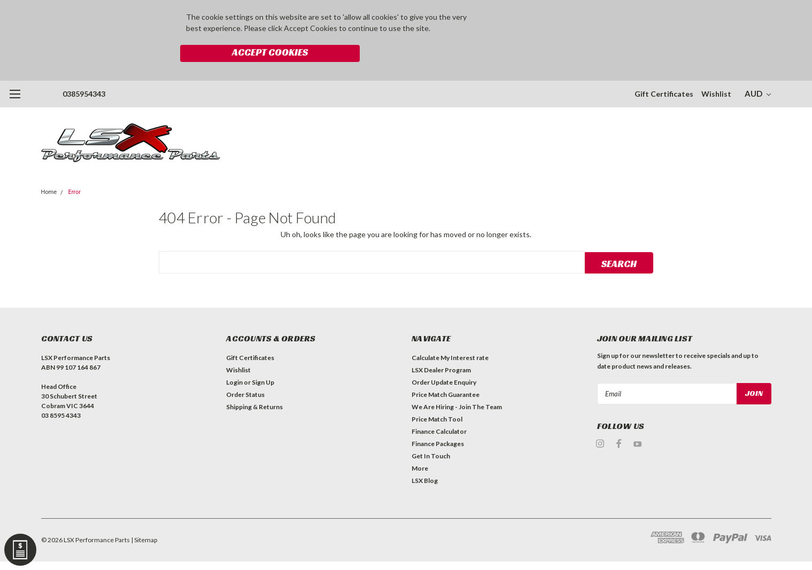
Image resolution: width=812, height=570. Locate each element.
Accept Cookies (539, 19)
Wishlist (716, 69)
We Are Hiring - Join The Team (457, 383)
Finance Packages (438, 420)
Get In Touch (431, 432)
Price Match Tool (437, 395)
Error (74, 167)
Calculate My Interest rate (450, 334)
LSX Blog (425, 456)
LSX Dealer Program (441, 346)
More (420, 444)
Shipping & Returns (254, 383)
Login (234, 358)
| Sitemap (144, 516)
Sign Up (263, 358)
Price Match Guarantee (446, 370)
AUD (758, 69)
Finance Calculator (439, 407)
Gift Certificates (664, 69)
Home (49, 167)
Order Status (245, 370)
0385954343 (84, 69)
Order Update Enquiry (444, 358)
